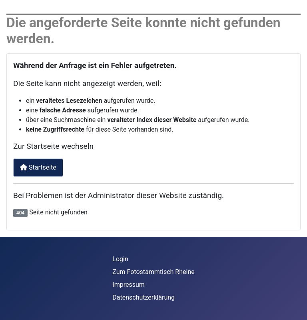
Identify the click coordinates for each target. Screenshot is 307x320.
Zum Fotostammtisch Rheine (153, 272)
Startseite (38, 167)
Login (120, 259)
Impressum (128, 284)
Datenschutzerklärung (143, 297)
